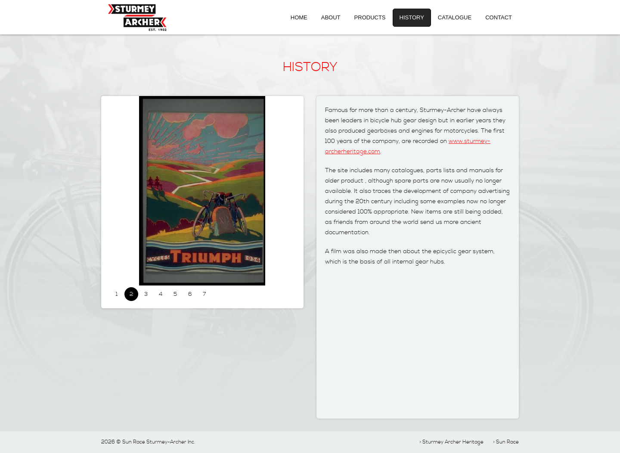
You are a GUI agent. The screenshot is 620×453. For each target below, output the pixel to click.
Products (370, 17)
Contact (498, 17)
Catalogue (454, 17)
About (331, 17)
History (412, 17)
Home (299, 17)
